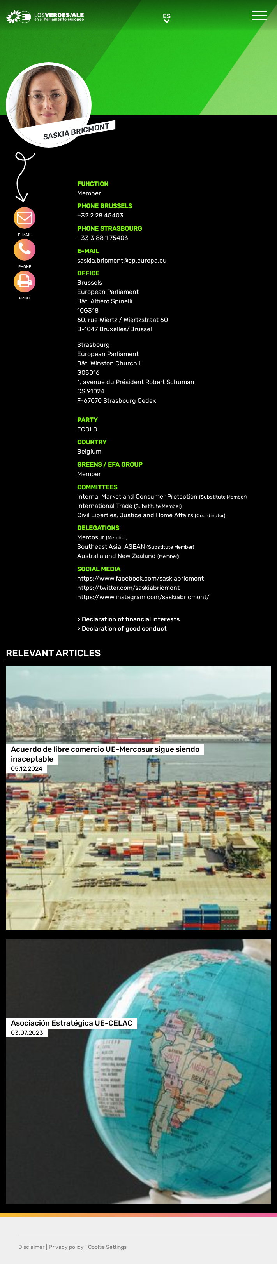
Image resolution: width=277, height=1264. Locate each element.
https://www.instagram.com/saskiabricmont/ (143, 597)
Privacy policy (66, 1247)
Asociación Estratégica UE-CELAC (71, 1023)
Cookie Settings (107, 1247)
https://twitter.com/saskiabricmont (128, 587)
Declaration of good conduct (124, 628)
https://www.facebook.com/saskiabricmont (140, 578)
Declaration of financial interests (131, 619)
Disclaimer (31, 1247)
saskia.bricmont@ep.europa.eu (122, 260)
